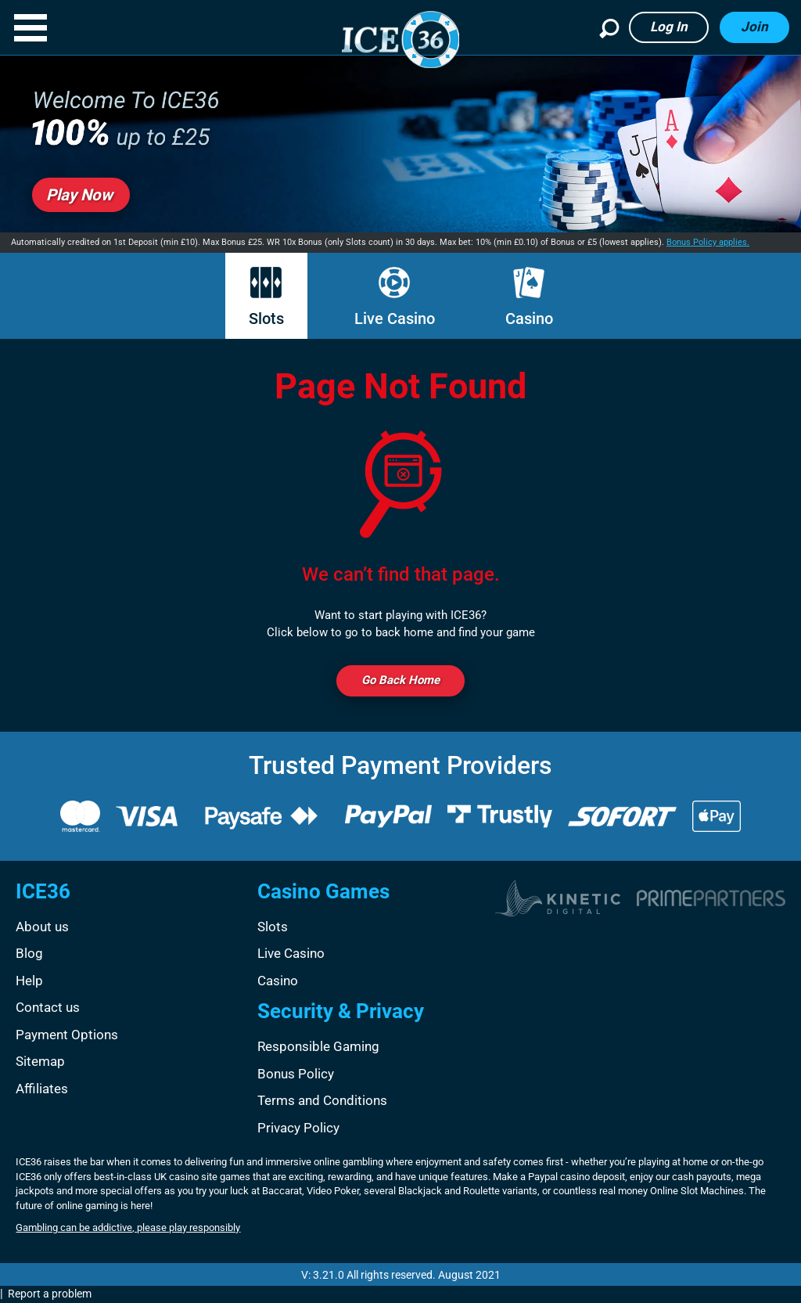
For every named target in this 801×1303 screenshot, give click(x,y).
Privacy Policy (298, 1128)
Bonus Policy (295, 1074)
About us (42, 926)
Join (754, 26)
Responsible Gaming (318, 1046)
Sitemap (40, 1061)
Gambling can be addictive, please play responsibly (128, 1227)
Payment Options (67, 1034)
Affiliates (42, 1088)
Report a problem (50, 1293)
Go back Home (400, 680)
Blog (29, 953)
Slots (266, 297)
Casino (529, 297)
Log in (669, 26)
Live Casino (394, 297)
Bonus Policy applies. (707, 242)
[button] (30, 28)
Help (29, 980)
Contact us (48, 1007)
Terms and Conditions (322, 1100)
